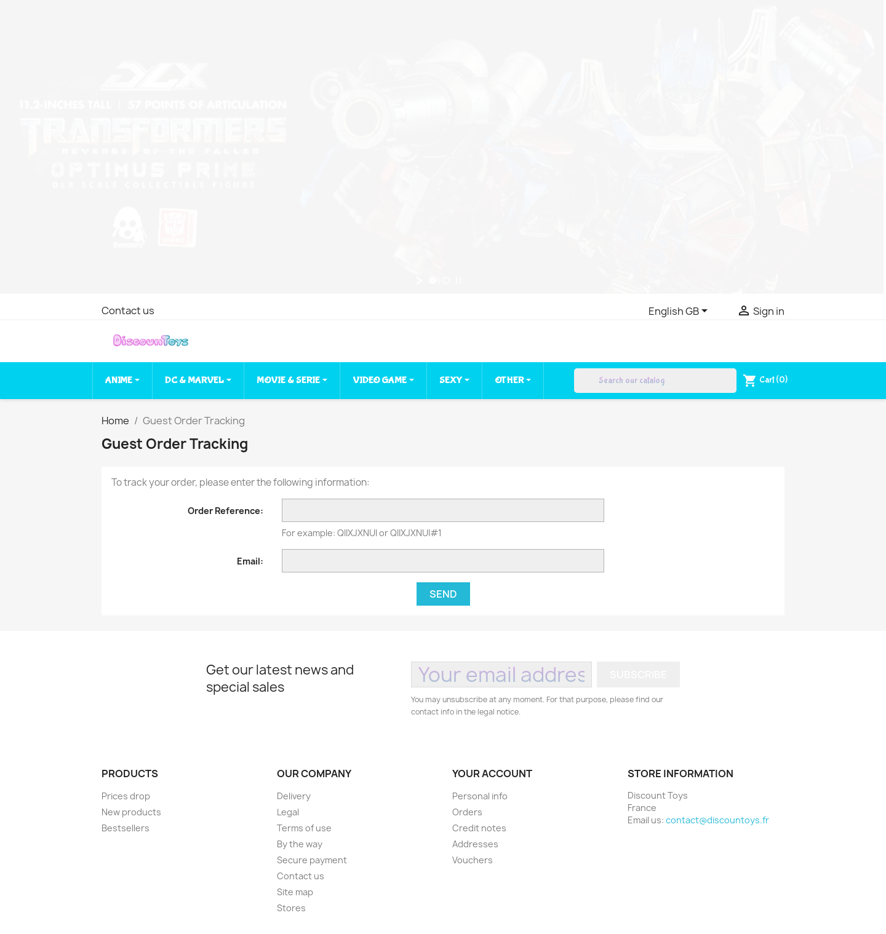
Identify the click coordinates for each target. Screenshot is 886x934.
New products (131, 812)
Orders (467, 812)
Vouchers (472, 860)
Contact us (128, 310)
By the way (299, 844)
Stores (291, 908)
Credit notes (479, 828)
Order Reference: (225, 510)
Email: (250, 561)
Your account (492, 773)
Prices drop (126, 796)
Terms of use (304, 828)
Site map (295, 892)
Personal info (480, 796)
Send (443, 594)
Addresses (475, 844)
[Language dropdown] (680, 311)
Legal (288, 812)
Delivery (294, 796)
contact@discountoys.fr (717, 820)
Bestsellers (126, 828)
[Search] (655, 380)
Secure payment (312, 860)
